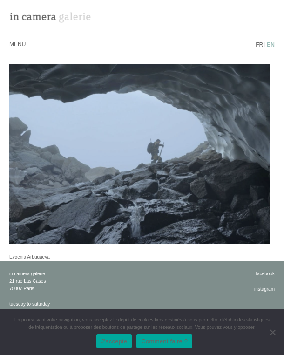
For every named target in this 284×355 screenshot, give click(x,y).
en (271, 44)
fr (259, 44)
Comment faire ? (164, 341)
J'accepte (114, 341)
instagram (264, 289)
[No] (272, 332)
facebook (265, 273)
